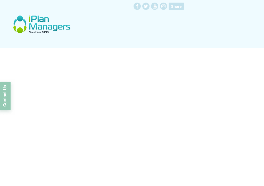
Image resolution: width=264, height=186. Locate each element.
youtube (154, 6)
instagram (163, 6)
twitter (146, 6)
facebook (137, 6)
